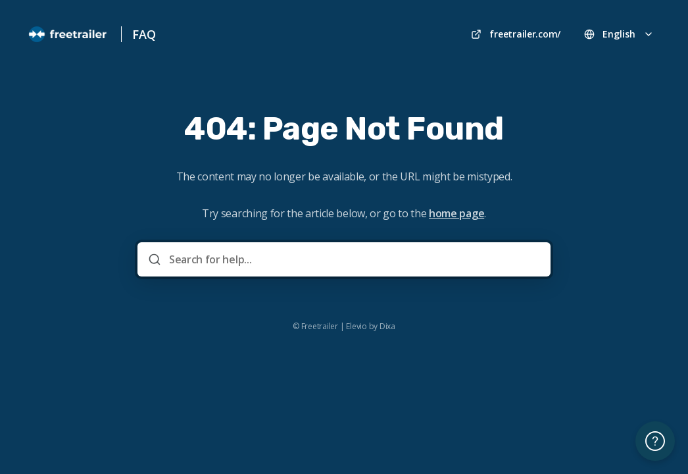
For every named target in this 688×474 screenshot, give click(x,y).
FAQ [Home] (143, 34)
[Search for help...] (353, 259)
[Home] (68, 34)
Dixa (387, 326)
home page (456, 213)
